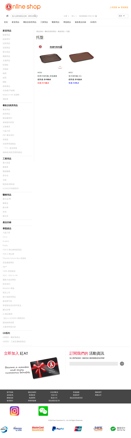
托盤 (68, 31)
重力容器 (6, 163)
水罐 (4, 180)
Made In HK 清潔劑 (11, 95)
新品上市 (6, 292)
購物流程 (10, 398)
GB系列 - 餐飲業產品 (11, 337)
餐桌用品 (6, 109)
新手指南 (10, 392)
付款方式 (54, 395)
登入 (73, 16)
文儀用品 (6, 60)
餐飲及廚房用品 (29, 22)
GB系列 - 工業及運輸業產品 (14, 341)
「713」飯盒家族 (10, 148)
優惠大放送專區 (9, 280)
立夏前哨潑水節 (9, 327)
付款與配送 (54, 392)
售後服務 (76, 392)
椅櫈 (4, 73)
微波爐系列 (7, 118)
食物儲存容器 (8, 122)
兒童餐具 (6, 127)
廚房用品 (6, 114)
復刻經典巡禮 (8, 322)
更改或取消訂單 (54, 401)
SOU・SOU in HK (10, 275)
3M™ (5, 267)
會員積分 (10, 401)
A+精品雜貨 (7, 314)
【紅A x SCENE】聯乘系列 (14, 318)
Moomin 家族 (8, 288)
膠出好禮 (6, 310)
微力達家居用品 (9, 297)
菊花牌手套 (7, 301)
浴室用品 (6, 43)
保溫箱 (5, 139)
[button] (123, 16)
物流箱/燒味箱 (9, 184)
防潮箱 (5, 65)
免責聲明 (32, 398)
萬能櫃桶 (6, 171)
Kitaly (5, 245)
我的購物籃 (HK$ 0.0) (86, 16)
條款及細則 (32, 392)
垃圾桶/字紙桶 (9, 90)
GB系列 (93, 22)
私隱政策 (32, 395)
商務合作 (98, 395)
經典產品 (6, 86)
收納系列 (6, 39)
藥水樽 (5, 207)
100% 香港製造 (9, 271)
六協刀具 (6, 131)
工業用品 (44, 22)
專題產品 (67, 22)
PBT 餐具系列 (8, 135)
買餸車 (5, 99)
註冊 (65, 16)
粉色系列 (6, 284)
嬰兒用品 (6, 52)
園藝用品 (6, 56)
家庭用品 (6, 35)
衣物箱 (5, 69)
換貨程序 (76, 395)
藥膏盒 (5, 203)
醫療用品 (55, 22)
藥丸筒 (5, 216)
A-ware (6, 241)
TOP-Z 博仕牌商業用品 (12, 250)
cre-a (5, 237)
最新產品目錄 (80, 22)
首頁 (6, 22)
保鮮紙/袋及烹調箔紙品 (12, 152)
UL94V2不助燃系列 (11, 188)
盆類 (4, 78)
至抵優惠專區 (8, 262)
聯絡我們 (98, 392)
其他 (4, 212)
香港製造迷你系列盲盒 (12, 305)
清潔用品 (6, 48)
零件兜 (5, 176)
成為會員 (10, 395)
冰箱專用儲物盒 (9, 144)
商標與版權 (32, 401)
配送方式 (54, 398)
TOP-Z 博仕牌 (8, 254)
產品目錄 (39, 31)
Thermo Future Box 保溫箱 (14, 258)
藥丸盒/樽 (7, 199)
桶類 (4, 82)
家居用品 (15, 22)
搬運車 (5, 167)
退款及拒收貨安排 (76, 398)
